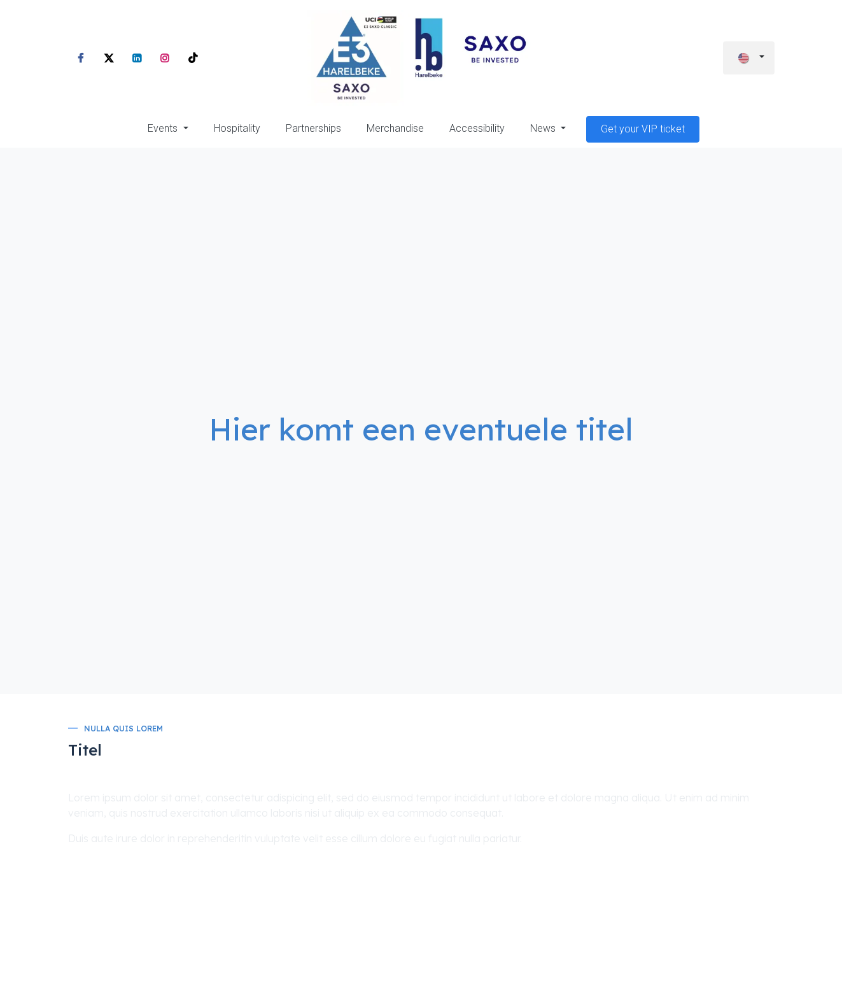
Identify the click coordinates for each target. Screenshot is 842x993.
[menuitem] (168, 128)
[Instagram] (165, 58)
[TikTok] (193, 58)
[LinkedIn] (137, 58)
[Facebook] (81, 58)
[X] (109, 58)
